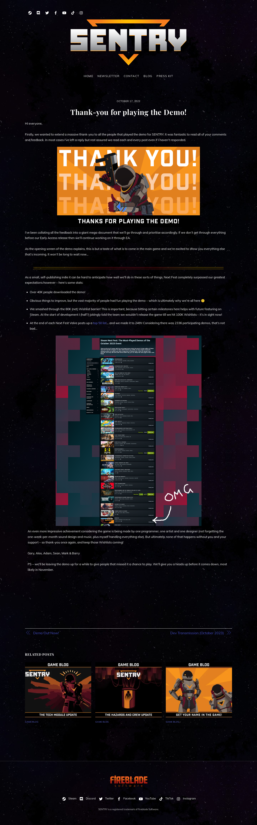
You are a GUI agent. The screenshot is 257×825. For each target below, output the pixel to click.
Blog (147, 76)
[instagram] (81, 12)
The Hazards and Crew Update (119, 727)
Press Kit (165, 76)
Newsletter (108, 76)
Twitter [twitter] (105, 798)
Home (88, 76)
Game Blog (31, 722)
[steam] (30, 12)
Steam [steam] (68, 798)
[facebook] (55, 12)
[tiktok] (72, 12)
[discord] (38, 12)
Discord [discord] (87, 798)
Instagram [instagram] (185, 798)
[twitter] (47, 12)
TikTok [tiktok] (165, 798)
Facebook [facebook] (125, 798)
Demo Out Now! (46, 633)
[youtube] (64, 12)
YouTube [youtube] (146, 798)
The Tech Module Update (45, 727)
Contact (131, 76)
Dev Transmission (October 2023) (197, 633)
